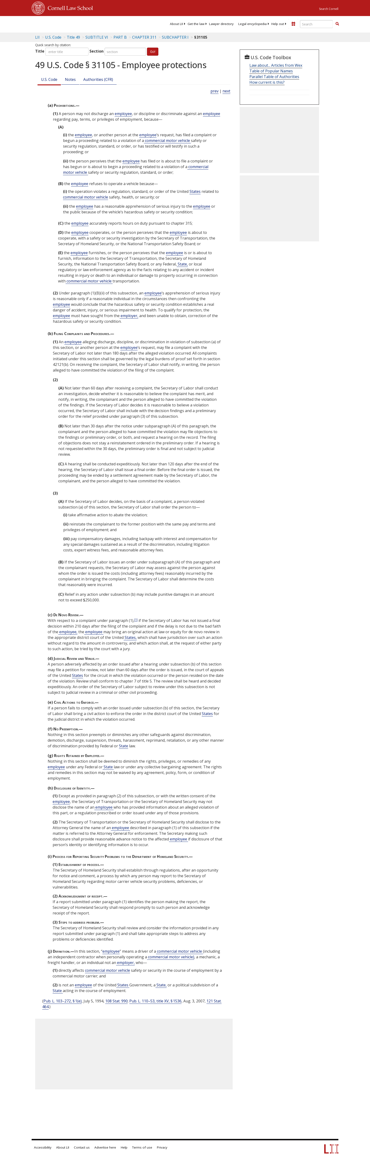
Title (39, 51)
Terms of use (142, 1147)
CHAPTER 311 (144, 37)
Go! (152, 51)
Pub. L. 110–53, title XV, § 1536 (155, 1001)
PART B (120, 37)
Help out (277, 24)
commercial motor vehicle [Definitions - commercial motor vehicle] (167, 140)
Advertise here (105, 1147)
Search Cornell (328, 9)
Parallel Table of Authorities (274, 76)
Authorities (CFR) (98, 79)
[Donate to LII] (293, 24)
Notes (70, 79)
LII (37, 37)
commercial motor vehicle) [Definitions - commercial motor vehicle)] (170, 956)
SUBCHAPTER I (175, 37)
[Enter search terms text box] (316, 24)
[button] (337, 23)
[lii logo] (85, 23)
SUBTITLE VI (96, 37)
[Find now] (337, 24)
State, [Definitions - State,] (182, 264)
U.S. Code (49, 79)
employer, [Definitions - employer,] (129, 315)
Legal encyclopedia (252, 24)
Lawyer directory (221, 24)
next (226, 91)
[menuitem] (176, 23)
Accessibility (42, 1147)
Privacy (162, 1147)
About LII (176, 24)
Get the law (196, 24)
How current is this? (267, 82)
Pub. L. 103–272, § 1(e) (62, 1001)
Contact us (82, 1147)
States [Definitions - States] (195, 191)
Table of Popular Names (271, 71)
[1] (136, 619)
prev (214, 91)
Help (124, 1147)
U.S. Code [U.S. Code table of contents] (53, 37)
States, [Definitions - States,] (130, 637)
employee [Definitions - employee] (123, 113)
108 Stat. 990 (116, 1001)
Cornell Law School (69, 7)
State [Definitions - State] (123, 745)
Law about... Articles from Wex (275, 65)
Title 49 (73, 37)
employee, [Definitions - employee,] (67, 631)
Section (96, 51)
